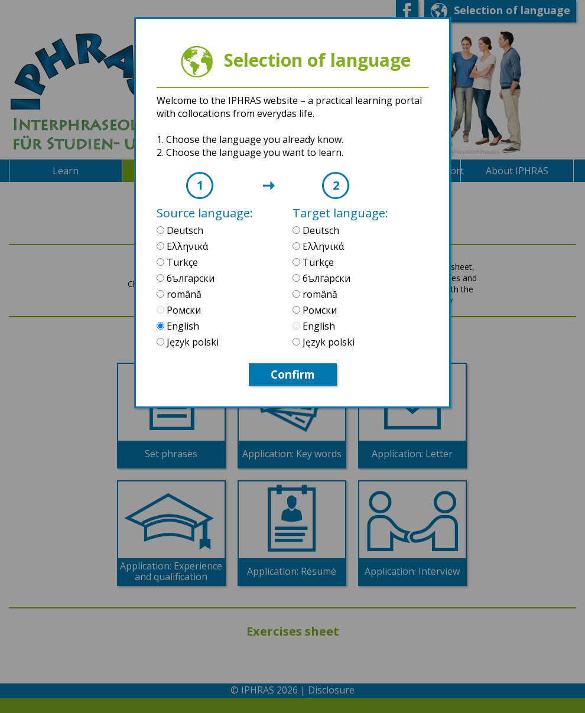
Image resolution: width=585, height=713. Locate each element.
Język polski (191, 342)
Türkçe (181, 262)
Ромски (182, 310)
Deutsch (183, 230)
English (181, 326)
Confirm (293, 374)
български (189, 278)
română (183, 294)
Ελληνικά (186, 246)
